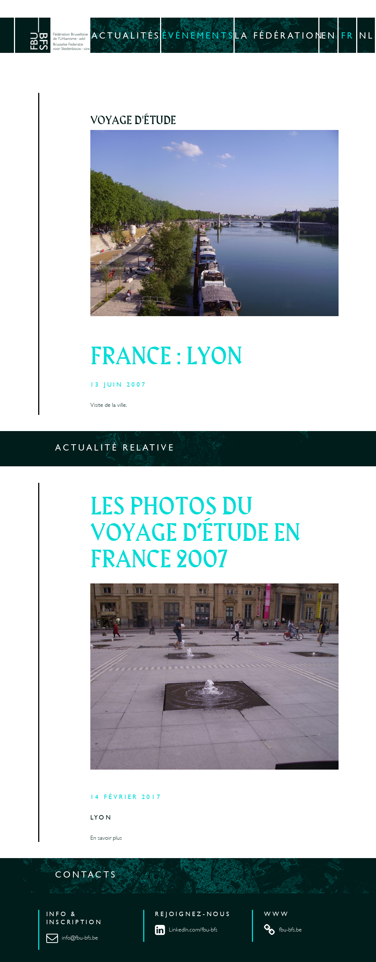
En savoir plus (106, 838)
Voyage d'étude (133, 120)
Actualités (125, 35)
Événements (198, 35)
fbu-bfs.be (282, 929)
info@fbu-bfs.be (72, 937)
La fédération (277, 35)
